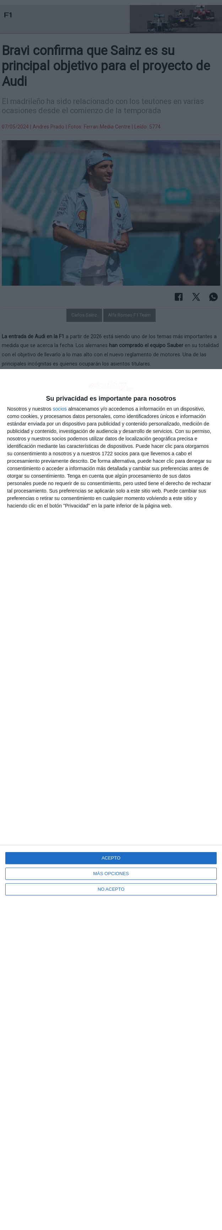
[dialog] (111, 799)
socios (60, 408)
